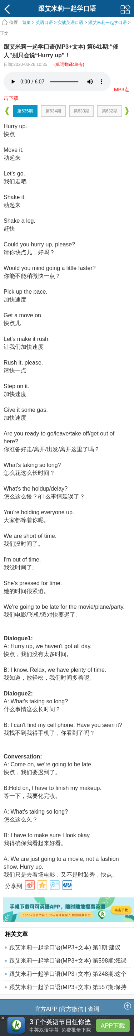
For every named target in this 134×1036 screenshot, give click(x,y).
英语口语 (44, 22)
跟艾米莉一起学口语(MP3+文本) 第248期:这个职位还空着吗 (67, 975)
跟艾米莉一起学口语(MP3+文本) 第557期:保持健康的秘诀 (67, 989)
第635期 (25, 111)
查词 (93, 1009)
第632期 (110, 111)
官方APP (46, 1009)
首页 (26, 22)
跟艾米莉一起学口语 (107, 22)
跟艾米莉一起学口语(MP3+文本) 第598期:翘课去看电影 (67, 962)
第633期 (81, 111)
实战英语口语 (70, 22)
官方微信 (71, 1009)
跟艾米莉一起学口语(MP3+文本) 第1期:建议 (64, 947)
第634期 (53, 111)
